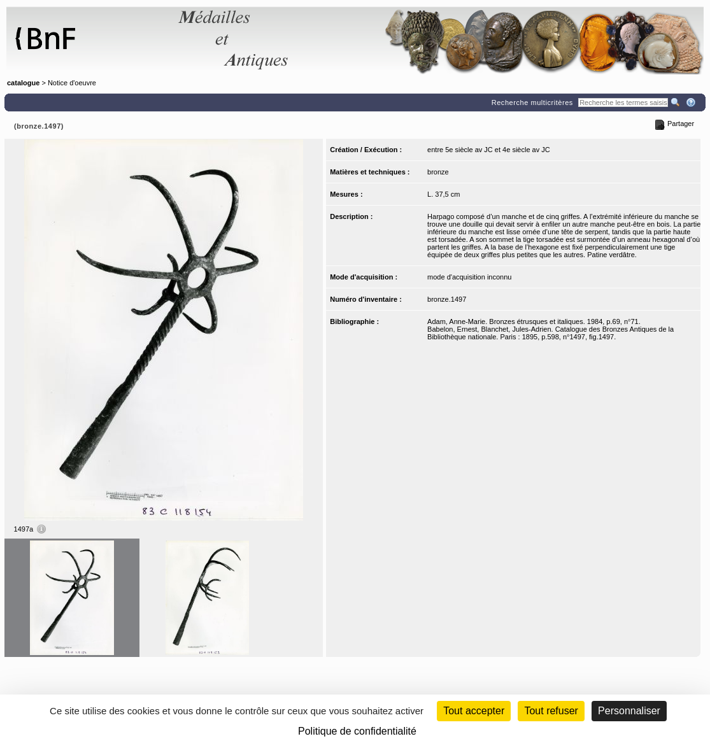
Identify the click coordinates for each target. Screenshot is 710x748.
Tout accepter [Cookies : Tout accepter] (473, 710)
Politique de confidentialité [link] (357, 731)
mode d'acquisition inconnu (469, 277)
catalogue (23, 83)
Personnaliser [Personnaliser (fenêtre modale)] (629, 710)
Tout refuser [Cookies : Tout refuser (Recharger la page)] (551, 710)
